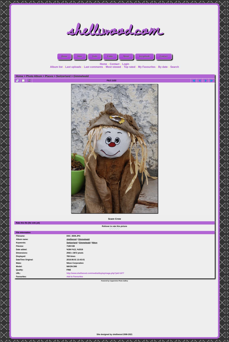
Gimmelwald (81, 76)
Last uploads (73, 67)
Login (125, 64)
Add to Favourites (75, 277)
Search (174, 67)
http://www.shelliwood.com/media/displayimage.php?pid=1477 (95, 273)
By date (163, 67)
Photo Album (34, 76)
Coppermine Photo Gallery (119, 281)
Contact (163, 56)
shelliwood (72, 239)
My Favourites (147, 67)
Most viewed (113, 67)
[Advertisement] (115, 305)
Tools (94, 56)
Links (110, 56)
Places (49, 76)
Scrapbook (144, 56)
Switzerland (63, 76)
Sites (79, 56)
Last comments (93, 67)
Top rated (129, 67)
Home (64, 56)
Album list (56, 67)
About (126, 56)
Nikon (94, 243)
